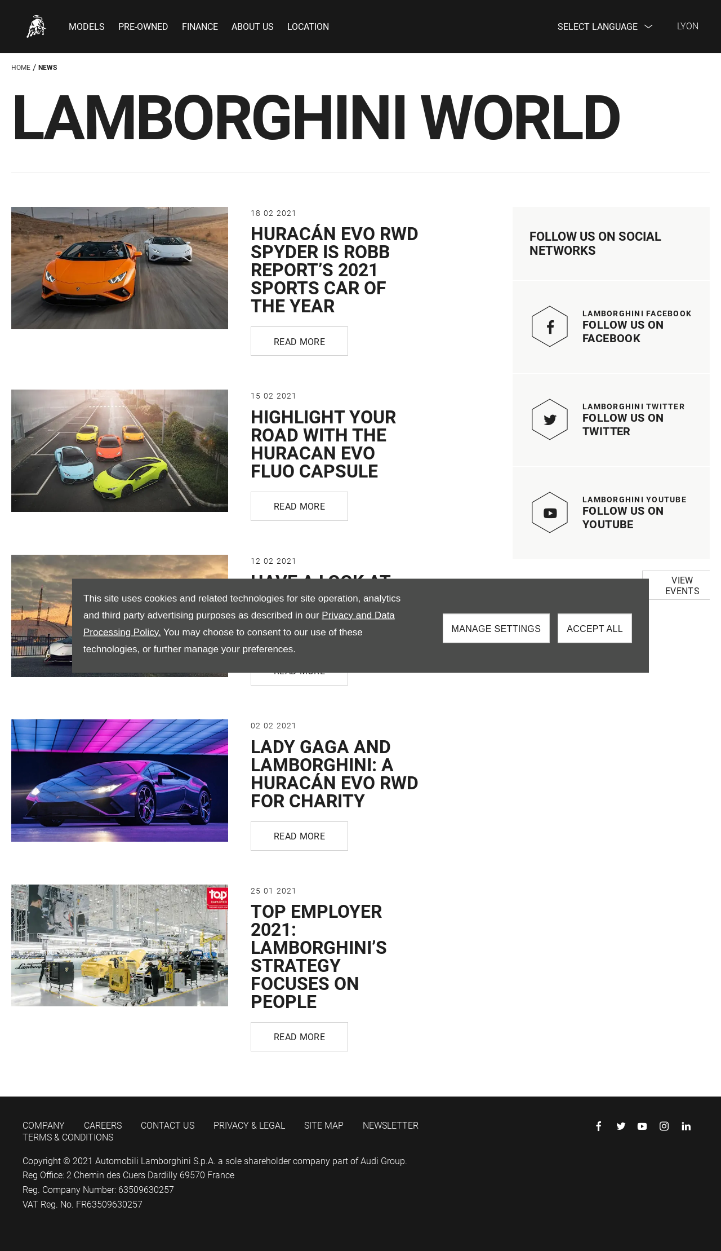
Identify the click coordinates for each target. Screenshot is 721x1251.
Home (20, 68)
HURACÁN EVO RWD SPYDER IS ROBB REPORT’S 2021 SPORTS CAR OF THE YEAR (335, 270)
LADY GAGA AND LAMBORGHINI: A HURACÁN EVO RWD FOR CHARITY (335, 774)
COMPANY (44, 1125)
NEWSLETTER (391, 1125)
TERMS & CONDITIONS (68, 1137)
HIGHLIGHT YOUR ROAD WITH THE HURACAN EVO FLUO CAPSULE (323, 444)
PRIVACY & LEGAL (249, 1125)
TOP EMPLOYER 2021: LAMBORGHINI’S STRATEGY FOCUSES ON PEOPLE (319, 957)
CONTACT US (167, 1125)
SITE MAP (324, 1125)
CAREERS (103, 1125)
